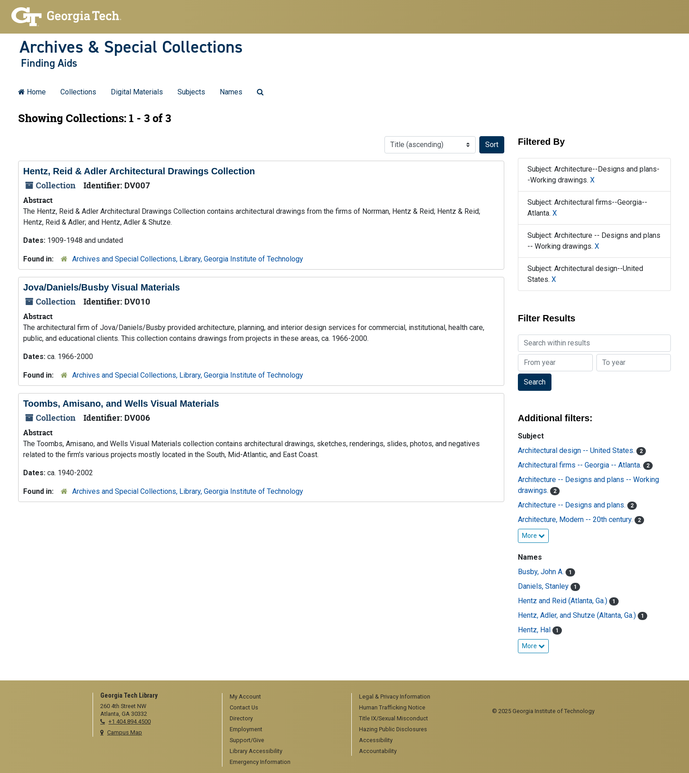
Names (231, 92)
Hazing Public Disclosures (393, 729)
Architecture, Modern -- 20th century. (576, 519)
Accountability (378, 751)
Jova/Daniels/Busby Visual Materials (101, 287)
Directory (241, 718)
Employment (246, 729)
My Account (245, 696)
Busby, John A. (542, 571)
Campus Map (124, 732)
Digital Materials (137, 92)
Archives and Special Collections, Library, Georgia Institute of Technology (187, 259)
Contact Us (244, 707)
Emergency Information (260, 761)
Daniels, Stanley (544, 586)
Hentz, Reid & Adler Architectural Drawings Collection (139, 171)
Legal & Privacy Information (394, 696)
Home (32, 92)
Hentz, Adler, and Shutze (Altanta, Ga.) (578, 615)
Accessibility (376, 740)
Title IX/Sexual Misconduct (393, 718)
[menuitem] (284, 697)
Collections (78, 92)
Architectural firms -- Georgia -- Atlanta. (580, 465)
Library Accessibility (256, 751)
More (533, 535)
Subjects (191, 92)
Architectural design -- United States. (577, 450)
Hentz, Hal (535, 629)
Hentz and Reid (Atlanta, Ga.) (563, 600)
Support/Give (247, 740)
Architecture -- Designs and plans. (572, 505)
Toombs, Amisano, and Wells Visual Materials (121, 404)
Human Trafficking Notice (392, 707)
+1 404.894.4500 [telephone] (129, 721)
